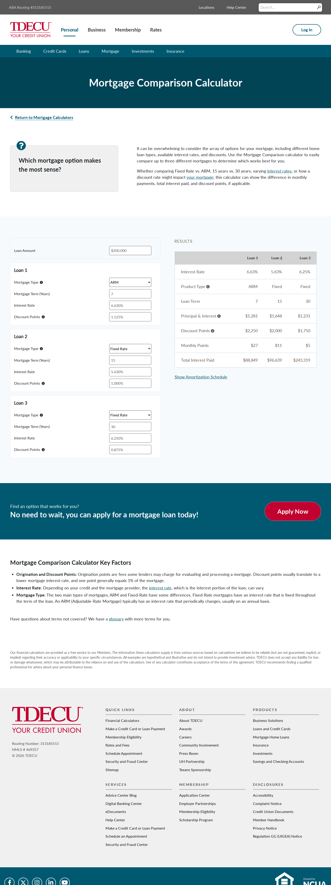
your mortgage (200, 177)
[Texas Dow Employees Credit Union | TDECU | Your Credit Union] (31, 29)
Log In (306, 29)
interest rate (160, 587)
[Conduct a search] (287, 7)
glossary (116, 618)
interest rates (279, 170)
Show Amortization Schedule (201, 376)
